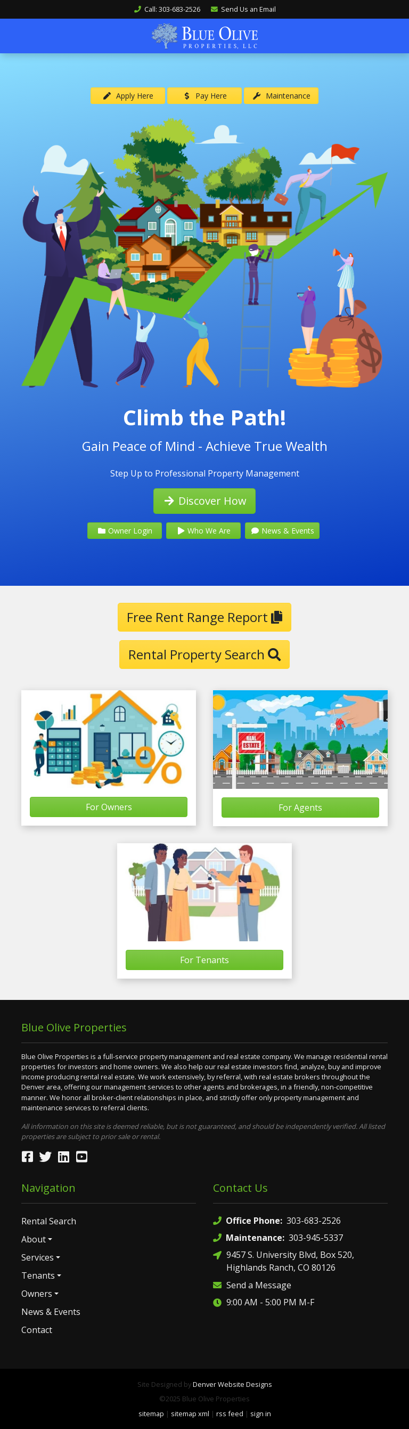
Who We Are (203, 530)
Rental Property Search (204, 654)
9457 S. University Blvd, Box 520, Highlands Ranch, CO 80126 (283, 1260)
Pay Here (204, 96)
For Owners (109, 806)
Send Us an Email (243, 9)
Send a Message (252, 1284)
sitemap (151, 1413)
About (33, 1239)
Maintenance (281, 96)
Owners (36, 1293)
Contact (36, 1329)
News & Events (282, 530)
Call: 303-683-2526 (167, 9)
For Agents (300, 807)
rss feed (229, 1413)
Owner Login (125, 530)
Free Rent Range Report (204, 616)
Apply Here (127, 96)
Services (37, 1257)
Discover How (204, 500)
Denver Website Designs (232, 1383)
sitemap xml (190, 1413)
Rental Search (48, 1220)
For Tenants (204, 959)
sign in (260, 1413)
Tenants (38, 1275)
